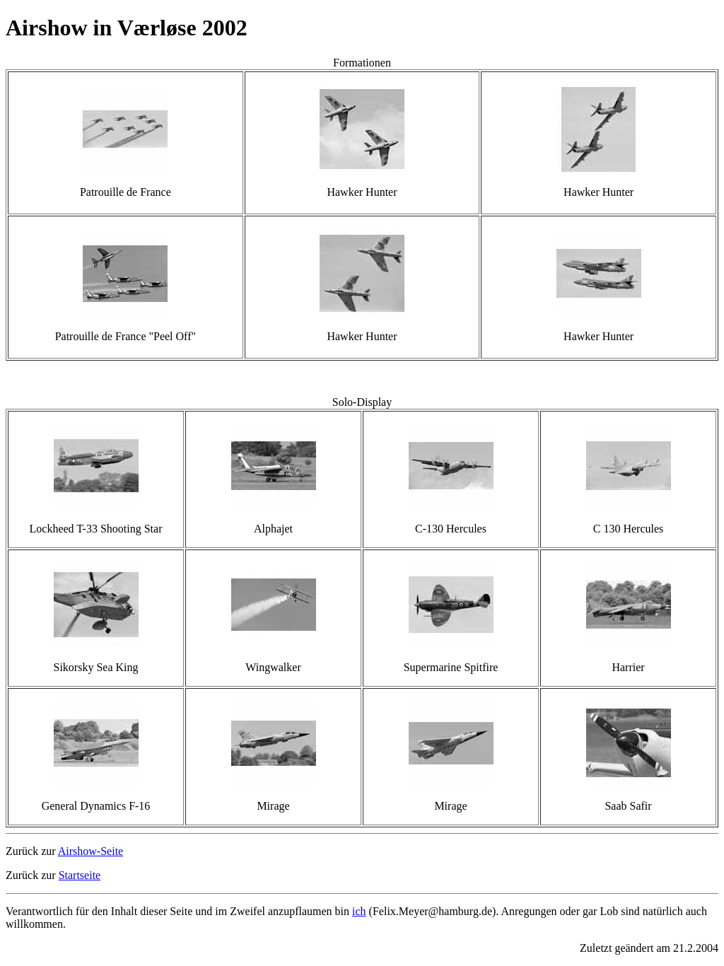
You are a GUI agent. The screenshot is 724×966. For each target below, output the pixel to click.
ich (359, 911)
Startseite (80, 875)
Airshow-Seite (90, 851)
